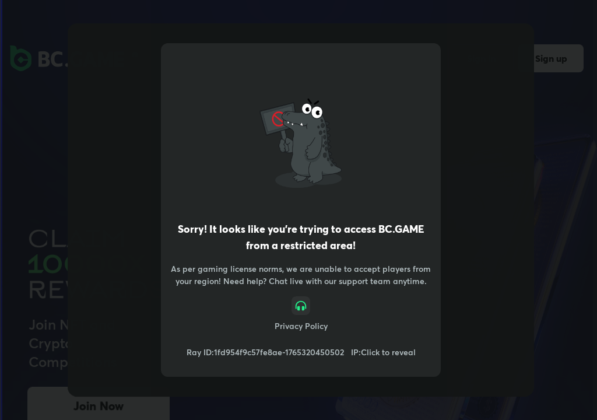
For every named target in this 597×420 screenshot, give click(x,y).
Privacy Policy (301, 325)
